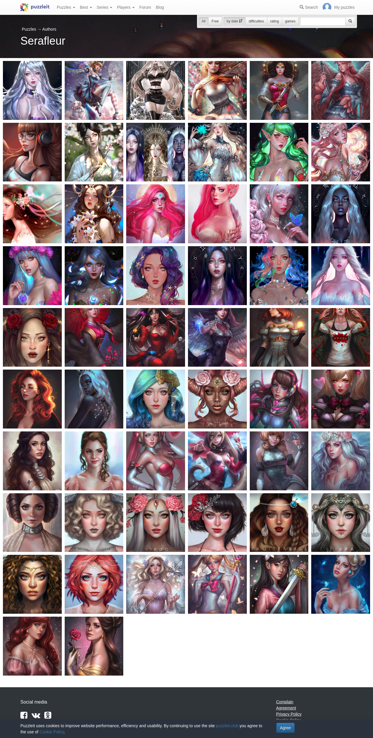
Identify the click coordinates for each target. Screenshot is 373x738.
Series (104, 7)
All (203, 21)
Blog (160, 7)
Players (126, 7)
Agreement (286, 708)
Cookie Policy (51, 732)
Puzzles (66, 7)
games (290, 21)
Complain (284, 701)
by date (235, 21)
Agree (285, 727)
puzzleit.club (227, 725)
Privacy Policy (289, 714)
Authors (49, 29)
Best (86, 7)
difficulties (256, 21)
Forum (145, 7)
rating (274, 21)
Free (215, 21)
